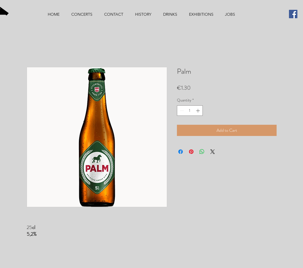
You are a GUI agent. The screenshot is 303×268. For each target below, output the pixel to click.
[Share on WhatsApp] (202, 151)
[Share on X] (212, 151)
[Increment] (198, 110)
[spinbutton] (190, 110)
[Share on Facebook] (180, 151)
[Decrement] (181, 110)
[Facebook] (293, 14)
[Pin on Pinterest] (191, 151)
